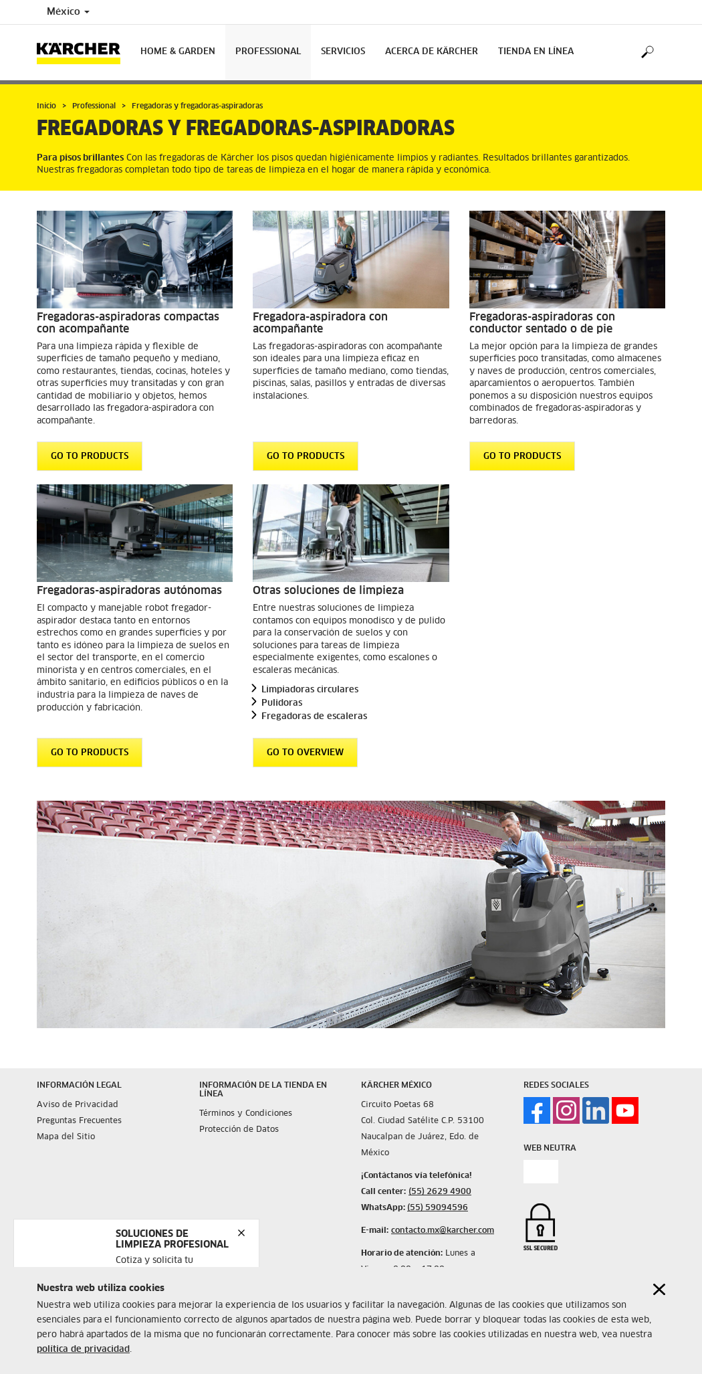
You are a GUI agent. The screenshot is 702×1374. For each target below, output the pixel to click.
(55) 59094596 (437, 1208)
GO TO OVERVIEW (305, 752)
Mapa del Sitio (66, 1137)
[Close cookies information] (659, 1290)
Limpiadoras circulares (309, 690)
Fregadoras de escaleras (314, 716)
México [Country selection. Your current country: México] (68, 12)
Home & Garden (177, 51)
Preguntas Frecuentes (79, 1121)
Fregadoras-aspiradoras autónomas (129, 590)
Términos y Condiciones (245, 1114)
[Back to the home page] (83, 52)
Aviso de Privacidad (77, 1105)
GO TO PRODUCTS (89, 456)
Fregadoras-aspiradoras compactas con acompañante (128, 323)
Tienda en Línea (536, 51)
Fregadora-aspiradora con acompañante (320, 323)
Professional (268, 51)
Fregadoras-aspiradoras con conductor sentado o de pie (542, 323)
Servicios (343, 51)
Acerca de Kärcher (431, 51)
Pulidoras (281, 703)
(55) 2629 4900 (439, 1192)
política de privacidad (83, 1350)
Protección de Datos (239, 1130)
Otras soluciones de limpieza (328, 590)
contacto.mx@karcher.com (442, 1231)
